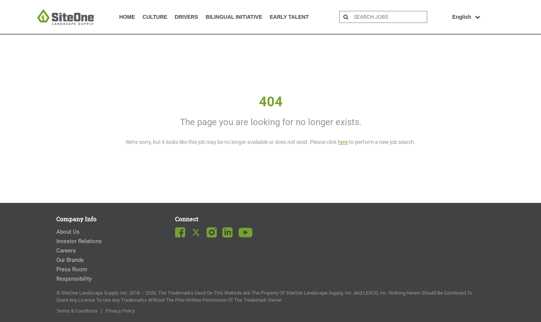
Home (127, 17)
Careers (66, 250)
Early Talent (289, 17)
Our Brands (70, 260)
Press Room (71, 269)
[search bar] (389, 17)
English (466, 17)
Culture (154, 17)
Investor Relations (79, 241)
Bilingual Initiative (234, 17)
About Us (68, 231)
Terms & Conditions (77, 311)
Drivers (186, 17)
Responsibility (74, 278)
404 (271, 102)
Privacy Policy (120, 311)
